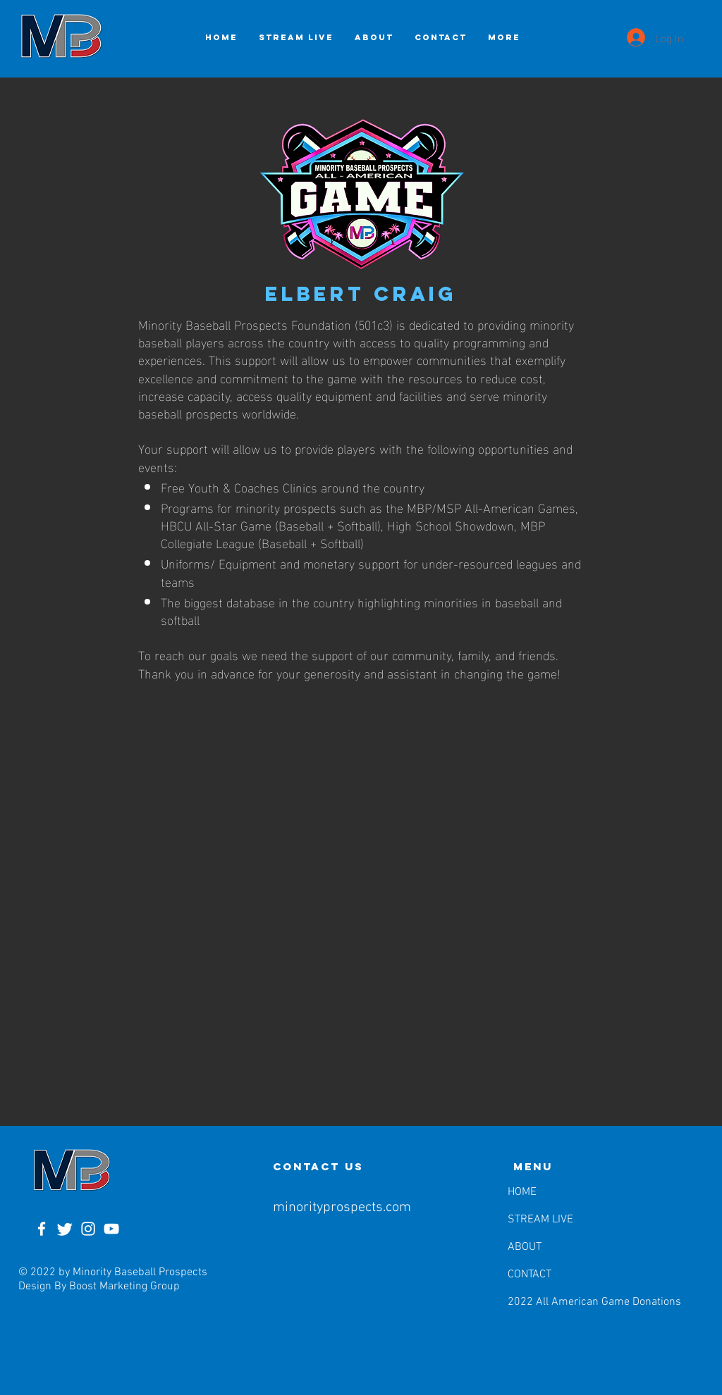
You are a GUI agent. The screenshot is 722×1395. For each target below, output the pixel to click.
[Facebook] (41, 1229)
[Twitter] (65, 1229)
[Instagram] (88, 1229)
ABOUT (525, 1247)
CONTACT (529, 1274)
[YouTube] (111, 1229)
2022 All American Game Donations (544, 1302)
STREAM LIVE (540, 1220)
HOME (522, 1192)
